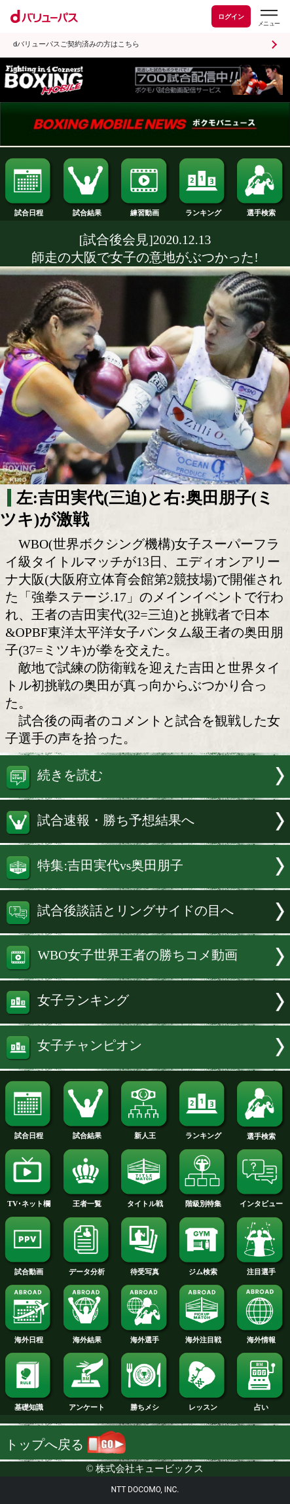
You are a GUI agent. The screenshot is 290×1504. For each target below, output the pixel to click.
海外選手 (144, 1336)
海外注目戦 (203, 1336)
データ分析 (87, 1268)
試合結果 (87, 209)
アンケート (87, 1403)
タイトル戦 (144, 1200)
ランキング (203, 209)
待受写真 (144, 1268)
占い (260, 1403)
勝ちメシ (144, 1403)
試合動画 (29, 1268)
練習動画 (144, 209)
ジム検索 (203, 1268)
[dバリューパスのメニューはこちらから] (268, 18)
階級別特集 (203, 1200)
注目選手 (260, 1268)
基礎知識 (29, 1403)
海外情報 (260, 1336)
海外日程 (29, 1336)
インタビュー (260, 1200)
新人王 (144, 1131)
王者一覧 (87, 1200)
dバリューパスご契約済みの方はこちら (76, 44)
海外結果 (87, 1336)
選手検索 (260, 209)
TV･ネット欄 (29, 1200)
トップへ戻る (65, 1444)
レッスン (203, 1403)
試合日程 (29, 209)
